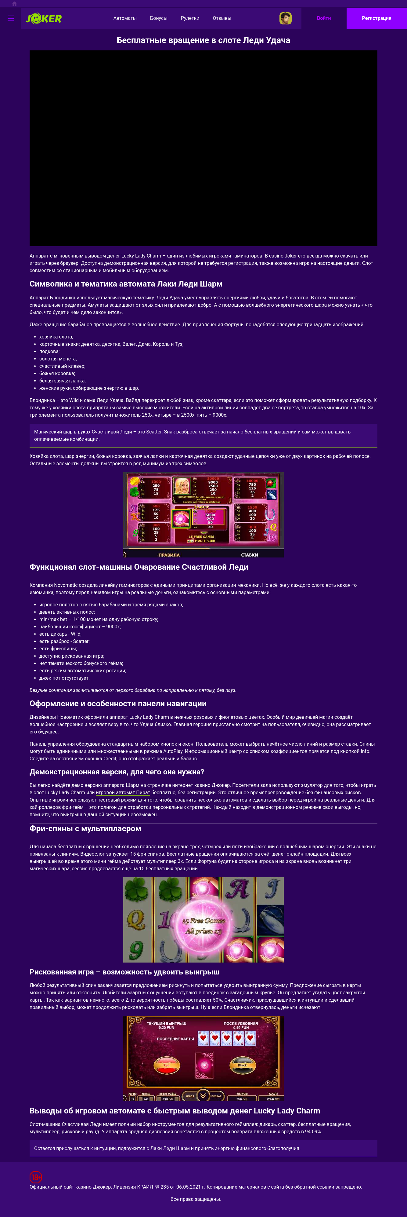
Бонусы (153, 18)
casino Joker (283, 256)
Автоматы (120, 18)
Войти (324, 18)
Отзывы (217, 18)
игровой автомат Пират (123, 792)
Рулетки (185, 18)
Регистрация (376, 18)
